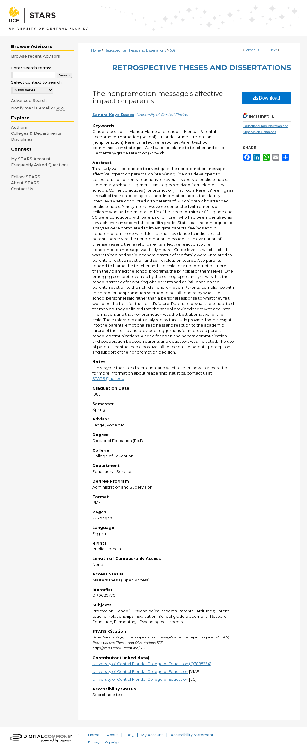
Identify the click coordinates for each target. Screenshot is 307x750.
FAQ (130, 735)
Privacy (94, 742)
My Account (152, 735)
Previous (252, 50)
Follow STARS (25, 176)
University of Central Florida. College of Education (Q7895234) (151, 663)
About (112, 735)
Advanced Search (29, 100)
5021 (173, 50)
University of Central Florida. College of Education (140, 671)
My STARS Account (31, 158)
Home (96, 50)
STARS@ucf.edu (108, 378)
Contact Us (22, 188)
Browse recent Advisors (35, 56)
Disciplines (21, 139)
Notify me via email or (38, 108)
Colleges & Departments (36, 133)
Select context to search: (37, 82)
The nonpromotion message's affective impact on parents (157, 97)
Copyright (113, 742)
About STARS (25, 182)
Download (266, 97)
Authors (19, 127)
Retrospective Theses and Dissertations (135, 50)
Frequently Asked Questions (40, 164)
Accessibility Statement (192, 735)
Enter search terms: (31, 67)
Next (273, 50)
